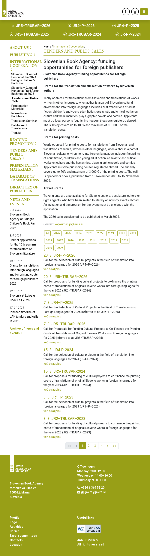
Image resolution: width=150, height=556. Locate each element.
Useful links (85, 517)
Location (16, 544)
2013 (103, 240)
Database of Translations (19, 127)
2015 (82, 240)
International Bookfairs (19, 115)
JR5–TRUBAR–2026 (65, 276)
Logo (13, 522)
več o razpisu (52, 269)
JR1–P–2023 (58, 397)
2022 (100, 233)
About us (21, 47)
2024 (79, 233)
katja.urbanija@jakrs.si (69, 224)
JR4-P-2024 (58, 350)
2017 (60, 240)
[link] (135, 11)
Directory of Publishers (24, 189)
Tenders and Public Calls (25, 99)
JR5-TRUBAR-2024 (64, 371)
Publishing (23, 54)
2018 (49, 240)
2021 (111, 233)
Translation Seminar (24, 121)
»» (114, 446)
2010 (49, 247)
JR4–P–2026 (59, 255)
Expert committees (23, 535)
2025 (68, 233)
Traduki (16, 133)
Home (47, 46)
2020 (122, 233)
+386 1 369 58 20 (92, 487)
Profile (15, 517)
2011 (125, 240)
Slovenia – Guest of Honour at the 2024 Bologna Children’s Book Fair (24, 78)
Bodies (15, 531)
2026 (57, 233)
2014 (92, 240)
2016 (71, 240)
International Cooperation (24, 65)
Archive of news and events (24, 331)
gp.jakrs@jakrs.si (93, 492)
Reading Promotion (23, 141)
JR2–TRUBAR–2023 (64, 418)
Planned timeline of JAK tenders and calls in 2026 (24, 316)
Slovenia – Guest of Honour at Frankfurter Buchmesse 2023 (25, 91)
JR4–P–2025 (58, 302)
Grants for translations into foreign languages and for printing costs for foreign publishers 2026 (24, 274)
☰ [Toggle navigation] (144, 11)
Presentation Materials (19, 107)
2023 (89, 233)
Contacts (16, 540)
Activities (16, 526)
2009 (60, 247)
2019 (133, 233)
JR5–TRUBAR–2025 (64, 324)
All (47, 233)
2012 (114, 240)
